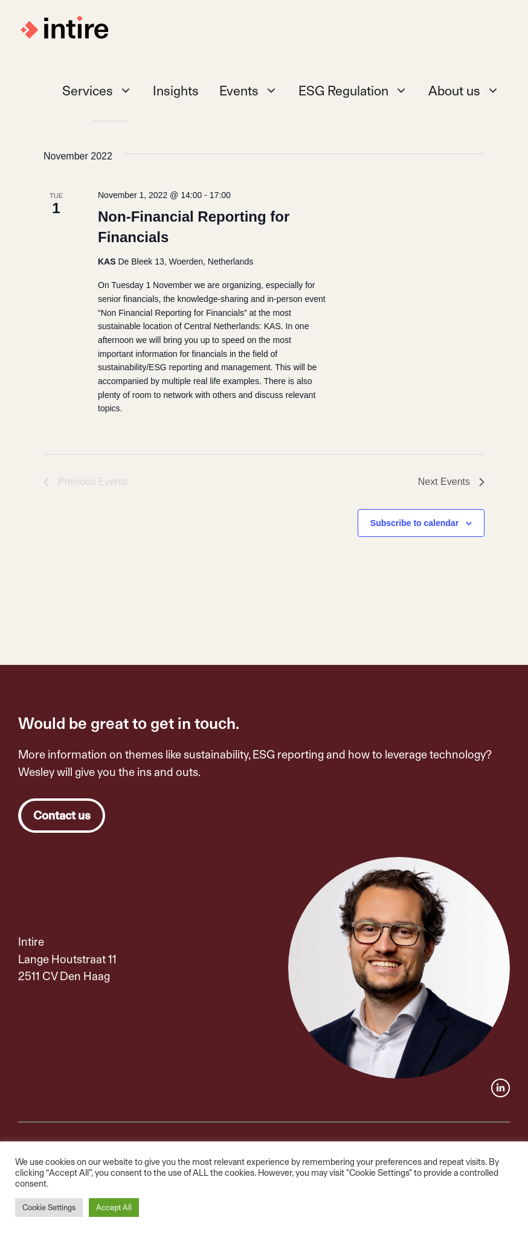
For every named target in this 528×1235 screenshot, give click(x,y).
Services (102, 90)
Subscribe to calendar (414, 523)
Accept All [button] (114, 1207)
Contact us (62, 815)
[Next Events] (451, 482)
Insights (176, 90)
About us (469, 90)
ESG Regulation (358, 90)
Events (253, 90)
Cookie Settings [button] (49, 1207)
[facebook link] (500, 1088)
